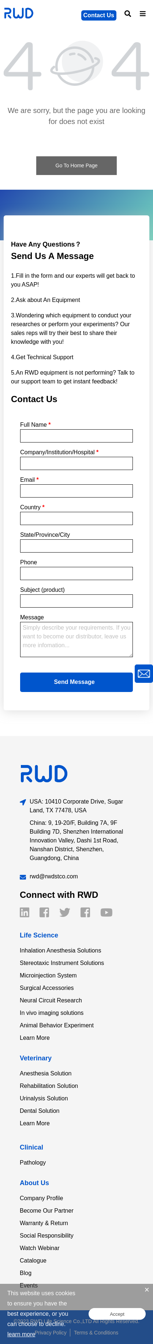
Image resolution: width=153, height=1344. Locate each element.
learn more (21, 1334)
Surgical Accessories (47, 988)
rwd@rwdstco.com (54, 876)
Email (29, 480)
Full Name (35, 425)
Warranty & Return (44, 1223)
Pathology (33, 1162)
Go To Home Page (77, 165)
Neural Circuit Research (51, 1000)
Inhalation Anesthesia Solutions (60, 950)
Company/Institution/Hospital (59, 452)
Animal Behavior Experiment (57, 1025)
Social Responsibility (47, 1235)
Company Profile (41, 1198)
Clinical (31, 1147)
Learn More (35, 1038)
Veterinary (36, 1058)
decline (54, 1324)
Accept (117, 1314)
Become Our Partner (47, 1211)
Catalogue (33, 1260)
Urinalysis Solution (44, 1098)
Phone (28, 562)
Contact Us (98, 15)
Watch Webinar (39, 1248)
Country (32, 507)
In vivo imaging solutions (51, 1013)
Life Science (39, 935)
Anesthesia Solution (45, 1073)
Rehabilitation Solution (49, 1086)
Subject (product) (42, 590)
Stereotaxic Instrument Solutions (62, 963)
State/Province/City (45, 535)
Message (32, 617)
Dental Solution (40, 1111)
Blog (25, 1273)
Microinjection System (48, 975)
